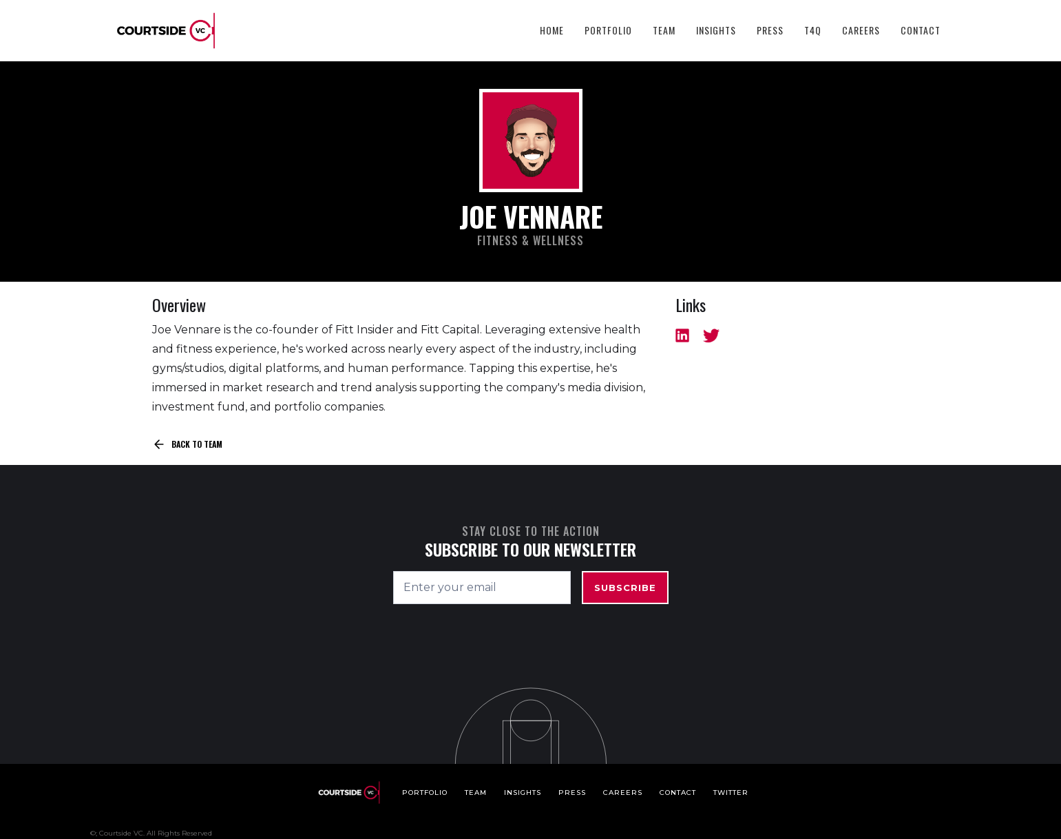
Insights (716, 30)
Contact (921, 30)
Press (770, 30)
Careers (861, 30)
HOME (552, 30)
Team (664, 30)
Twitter (730, 792)
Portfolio (608, 30)
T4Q (812, 30)
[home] (166, 30)
